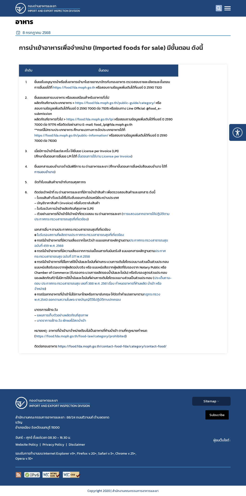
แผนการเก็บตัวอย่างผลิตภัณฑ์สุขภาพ (62, 315)
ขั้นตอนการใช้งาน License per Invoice (104, 156)
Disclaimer (77, 444)
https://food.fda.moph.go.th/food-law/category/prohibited (80, 336)
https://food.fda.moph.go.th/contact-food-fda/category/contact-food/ (112, 346)
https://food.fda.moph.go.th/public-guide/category (114, 102)
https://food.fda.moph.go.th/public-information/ (71, 135)
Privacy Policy (53, 444)
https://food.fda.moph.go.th (74, 87)
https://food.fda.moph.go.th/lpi (90, 119)
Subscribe (217, 415)
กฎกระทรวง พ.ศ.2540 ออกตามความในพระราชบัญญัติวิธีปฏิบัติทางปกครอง (97, 297)
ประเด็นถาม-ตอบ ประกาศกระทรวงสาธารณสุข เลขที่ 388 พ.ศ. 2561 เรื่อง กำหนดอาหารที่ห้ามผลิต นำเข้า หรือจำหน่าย (103, 283)
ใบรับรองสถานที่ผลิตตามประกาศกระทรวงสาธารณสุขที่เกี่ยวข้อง (80, 234)
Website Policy (26, 444)
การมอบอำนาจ (44, 172)
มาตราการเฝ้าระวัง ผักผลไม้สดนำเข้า (61, 320)
